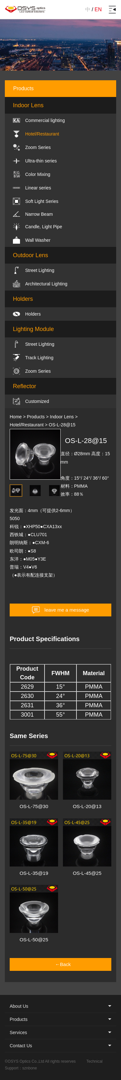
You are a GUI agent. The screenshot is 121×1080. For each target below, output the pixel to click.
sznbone (29, 1068)
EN (98, 9)
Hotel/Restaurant (27, 424)
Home (16, 416)
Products (36, 416)
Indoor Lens (62, 416)
